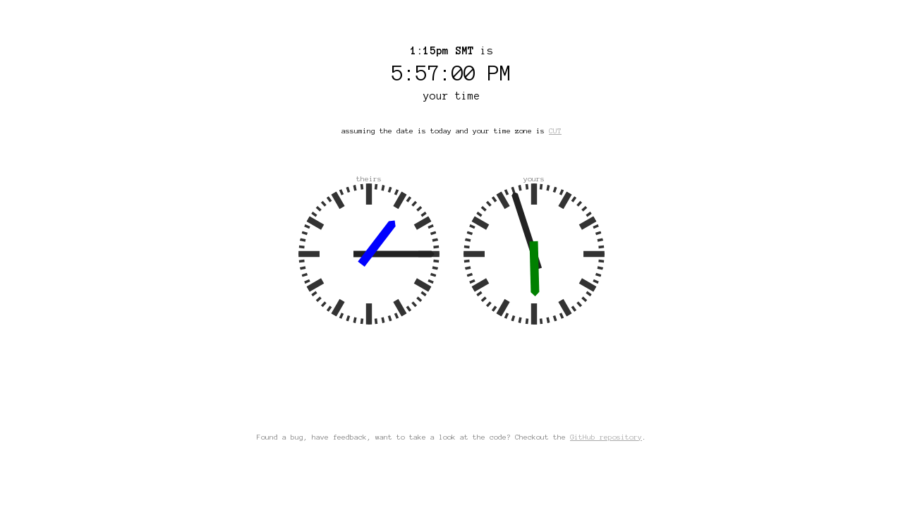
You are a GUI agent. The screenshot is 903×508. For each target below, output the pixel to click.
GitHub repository (606, 437)
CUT (555, 131)
